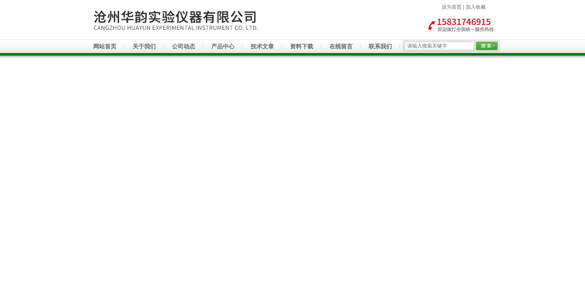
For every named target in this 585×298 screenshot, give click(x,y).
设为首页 (452, 7)
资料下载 (301, 46)
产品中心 (222, 46)
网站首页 (104, 46)
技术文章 (262, 46)
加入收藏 (476, 7)
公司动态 (183, 46)
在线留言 (341, 46)
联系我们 (380, 46)
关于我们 (144, 46)
